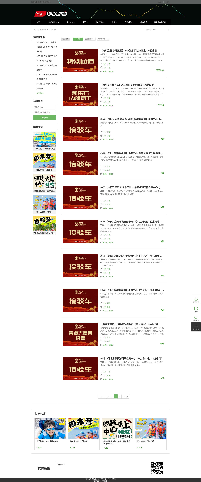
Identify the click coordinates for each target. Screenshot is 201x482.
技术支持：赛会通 (100, 481)
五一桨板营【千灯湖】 (44, 212)
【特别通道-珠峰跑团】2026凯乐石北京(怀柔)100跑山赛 (128, 50)
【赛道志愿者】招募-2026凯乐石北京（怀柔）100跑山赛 (129, 324)
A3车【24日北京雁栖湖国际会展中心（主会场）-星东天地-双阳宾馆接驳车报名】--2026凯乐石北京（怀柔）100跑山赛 (132, 256)
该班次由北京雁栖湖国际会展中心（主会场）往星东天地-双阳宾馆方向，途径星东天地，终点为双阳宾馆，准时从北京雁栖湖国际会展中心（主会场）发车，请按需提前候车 (132, 228)
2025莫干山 (90, 39)
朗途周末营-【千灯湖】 (44, 170)
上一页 (102, 396)
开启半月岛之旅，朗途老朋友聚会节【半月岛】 (44, 191)
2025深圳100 (103, 39)
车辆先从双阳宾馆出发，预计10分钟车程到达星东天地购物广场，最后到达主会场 (131, 124)
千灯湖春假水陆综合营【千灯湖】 (44, 233)
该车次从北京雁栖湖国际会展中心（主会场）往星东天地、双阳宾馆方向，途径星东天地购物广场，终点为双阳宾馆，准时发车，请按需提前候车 (131, 158)
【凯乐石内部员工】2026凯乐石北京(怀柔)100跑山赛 (127, 85)
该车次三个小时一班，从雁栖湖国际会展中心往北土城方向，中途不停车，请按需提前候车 (131, 295)
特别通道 (40, 93)
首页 (38, 22)
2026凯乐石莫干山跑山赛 (46, 42)
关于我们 (129, 22)
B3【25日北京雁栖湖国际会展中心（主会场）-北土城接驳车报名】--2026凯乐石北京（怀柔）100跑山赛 (132, 358)
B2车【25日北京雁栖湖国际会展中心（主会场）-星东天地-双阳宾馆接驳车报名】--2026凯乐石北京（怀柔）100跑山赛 (132, 221)
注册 (168, 2)
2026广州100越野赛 (44, 61)
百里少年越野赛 (161, 22)
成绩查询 (44, 118)
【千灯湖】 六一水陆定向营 (44, 149)
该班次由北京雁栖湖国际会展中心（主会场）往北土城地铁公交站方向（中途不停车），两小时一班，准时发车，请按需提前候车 (131, 363)
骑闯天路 (61, 464)
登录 (159, 2)
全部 (78, 39)
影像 (114, 22)
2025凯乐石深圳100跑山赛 (47, 56)
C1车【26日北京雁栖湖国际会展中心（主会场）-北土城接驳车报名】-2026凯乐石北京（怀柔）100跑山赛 (132, 290)
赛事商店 (143, 22)
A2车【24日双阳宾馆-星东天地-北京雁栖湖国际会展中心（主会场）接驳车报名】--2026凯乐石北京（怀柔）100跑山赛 (132, 119)
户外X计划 (70, 22)
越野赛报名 (54, 22)
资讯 (85, 22)
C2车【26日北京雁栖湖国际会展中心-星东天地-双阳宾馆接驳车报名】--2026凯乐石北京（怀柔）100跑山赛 (132, 153)
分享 (196, 311)
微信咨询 (196, 302)
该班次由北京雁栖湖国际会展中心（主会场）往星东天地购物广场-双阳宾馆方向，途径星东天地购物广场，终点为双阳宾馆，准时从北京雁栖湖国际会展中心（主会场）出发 (131, 262)
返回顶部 (196, 329)
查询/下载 (100, 22)
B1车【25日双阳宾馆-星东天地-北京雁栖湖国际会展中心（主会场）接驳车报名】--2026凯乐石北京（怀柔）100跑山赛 (132, 187)
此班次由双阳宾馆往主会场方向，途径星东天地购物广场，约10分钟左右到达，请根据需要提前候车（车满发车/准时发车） (131, 192)
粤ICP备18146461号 (108, 479)
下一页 (125, 396)
